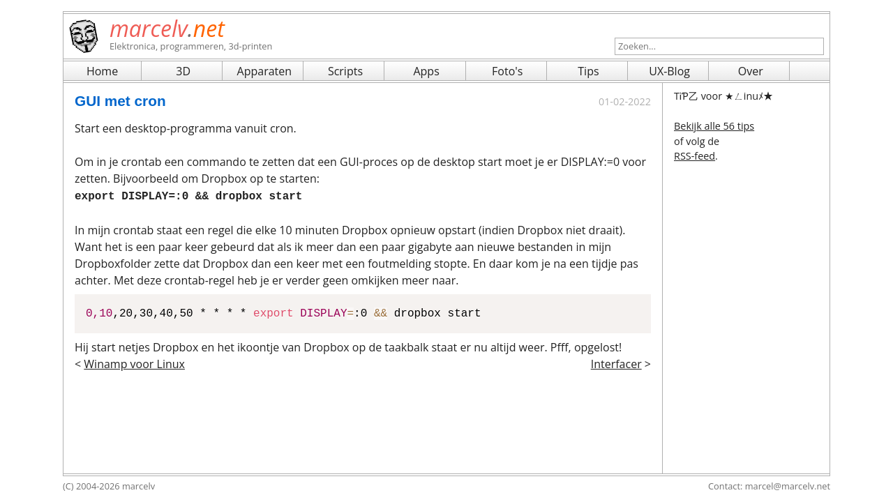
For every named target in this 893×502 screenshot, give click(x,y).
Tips (588, 71)
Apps (426, 71)
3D (183, 71)
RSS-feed (694, 155)
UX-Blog (669, 71)
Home (102, 71)
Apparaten (264, 71)
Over (750, 71)
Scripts (345, 71)
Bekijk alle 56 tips (714, 125)
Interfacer (616, 362)
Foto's (507, 71)
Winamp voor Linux (134, 362)
